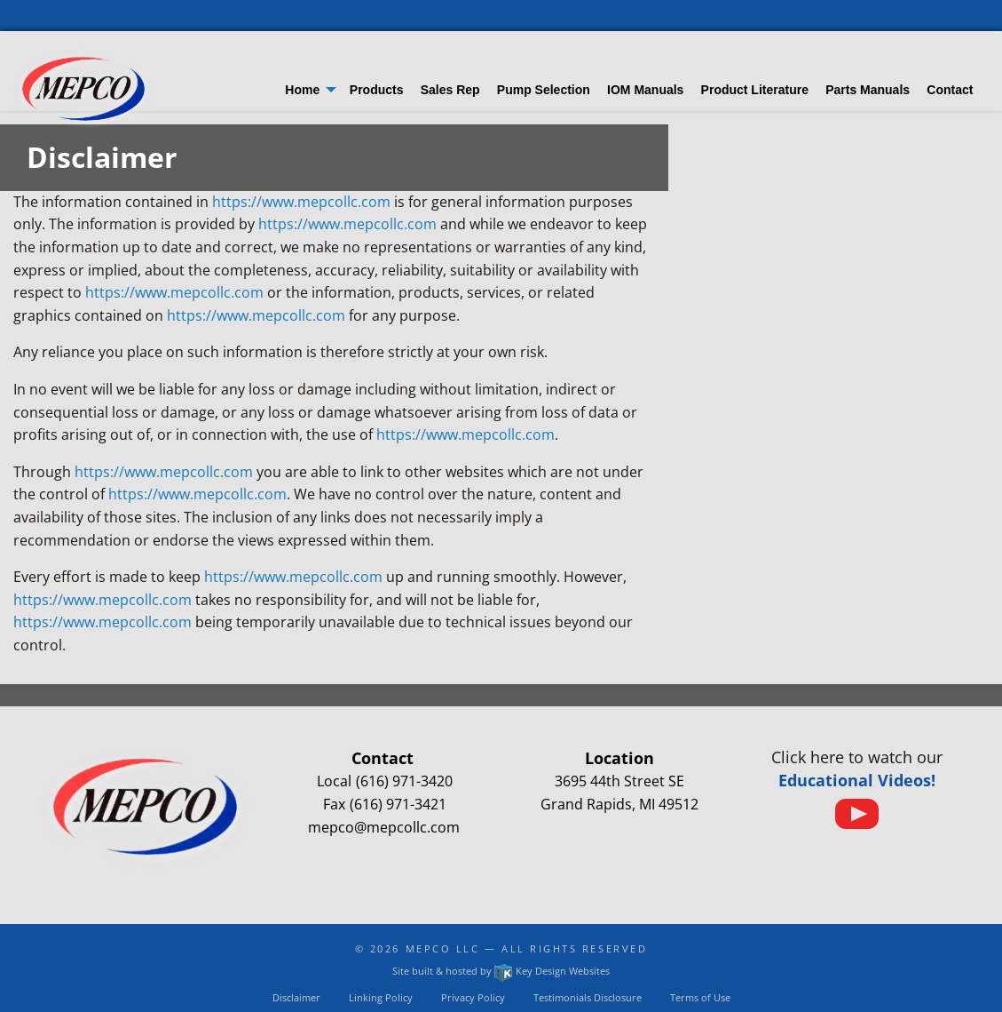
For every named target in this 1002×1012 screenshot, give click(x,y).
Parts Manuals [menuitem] (867, 90)
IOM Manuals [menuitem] (645, 90)
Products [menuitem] (377, 90)
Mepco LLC (443, 948)
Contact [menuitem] (950, 90)
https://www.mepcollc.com (301, 201)
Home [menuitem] (302, 90)
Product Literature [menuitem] (755, 90)
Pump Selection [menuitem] (543, 90)
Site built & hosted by (501, 970)
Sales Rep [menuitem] (450, 90)
